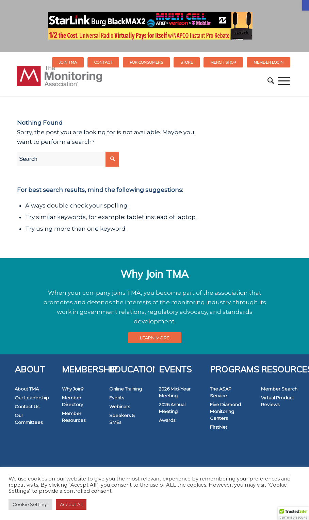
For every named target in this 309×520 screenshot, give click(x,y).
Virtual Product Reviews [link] (277, 401)
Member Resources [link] (73, 417)
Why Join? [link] (73, 389)
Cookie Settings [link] (30, 504)
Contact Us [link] (27, 406)
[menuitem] (68, 62)
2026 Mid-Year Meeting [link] (175, 392)
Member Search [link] (279, 389)
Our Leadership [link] (32, 397)
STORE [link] (186, 62)
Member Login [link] (268, 62)
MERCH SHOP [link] (223, 62)
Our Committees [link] (29, 419)
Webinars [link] (119, 406)
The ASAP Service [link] (220, 392)
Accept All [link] (71, 504)
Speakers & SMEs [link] (122, 419)
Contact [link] (103, 62)
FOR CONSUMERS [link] (146, 62)
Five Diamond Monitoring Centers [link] (225, 411)
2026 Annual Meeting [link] (172, 408)
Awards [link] (167, 420)
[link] (305, 5)
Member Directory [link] (72, 401)
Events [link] (116, 397)
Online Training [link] (125, 389)
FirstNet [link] (218, 427)
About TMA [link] (27, 389)
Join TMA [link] (68, 62)
